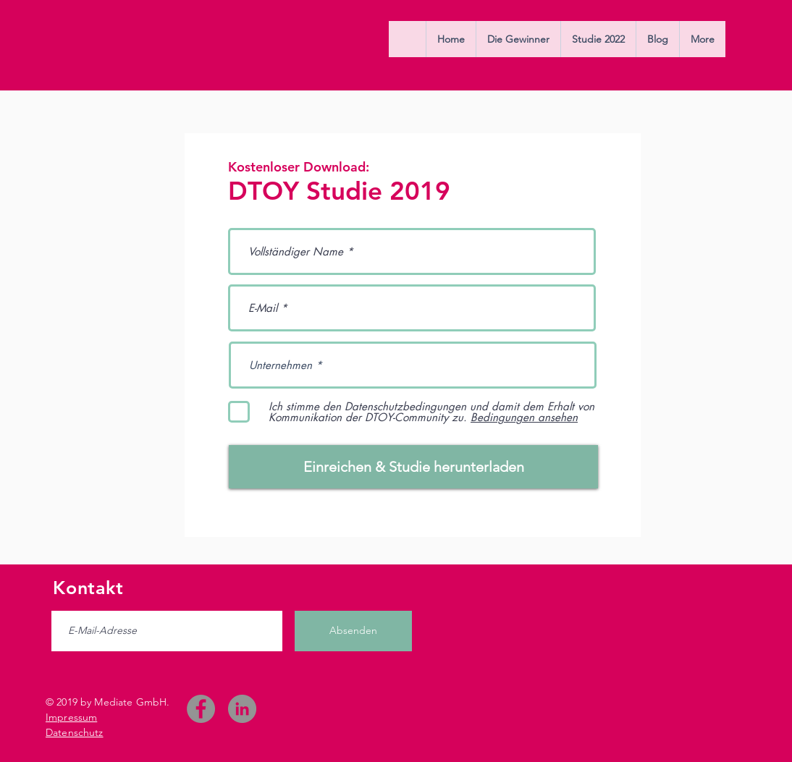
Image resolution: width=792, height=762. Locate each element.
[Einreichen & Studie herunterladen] (413, 466)
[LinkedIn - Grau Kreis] (242, 709)
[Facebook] (201, 709)
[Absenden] (353, 631)
